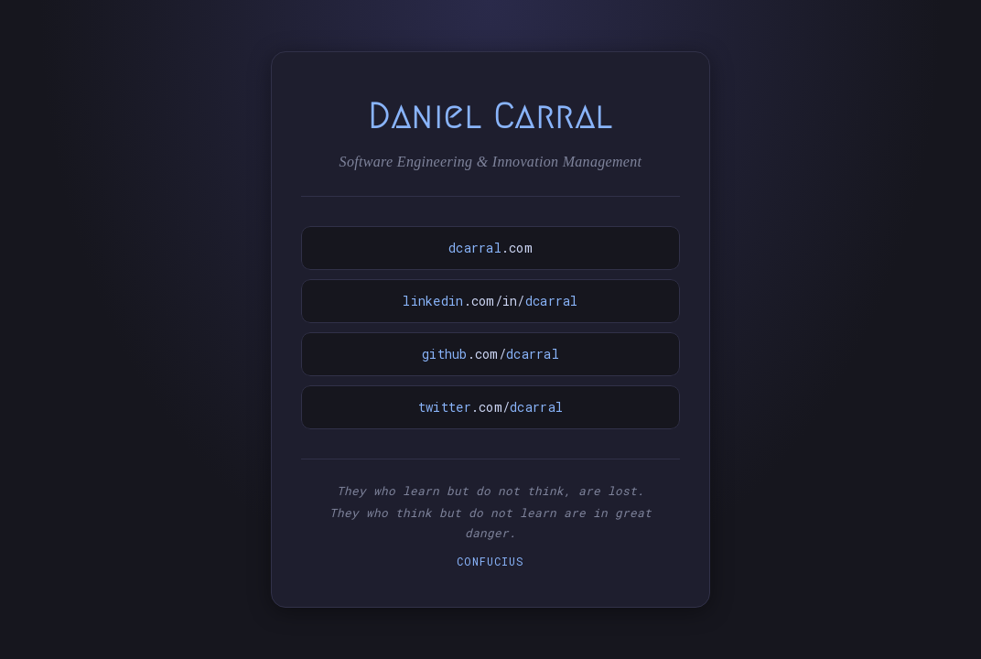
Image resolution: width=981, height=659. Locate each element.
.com (490, 247)
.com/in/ (490, 300)
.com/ (490, 353)
